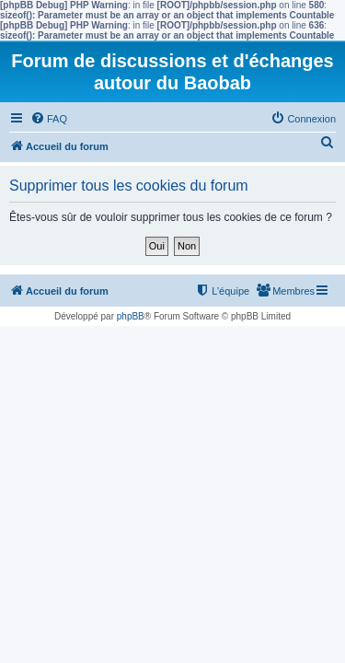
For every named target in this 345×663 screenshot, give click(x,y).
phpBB (130, 316)
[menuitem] (48, 119)
